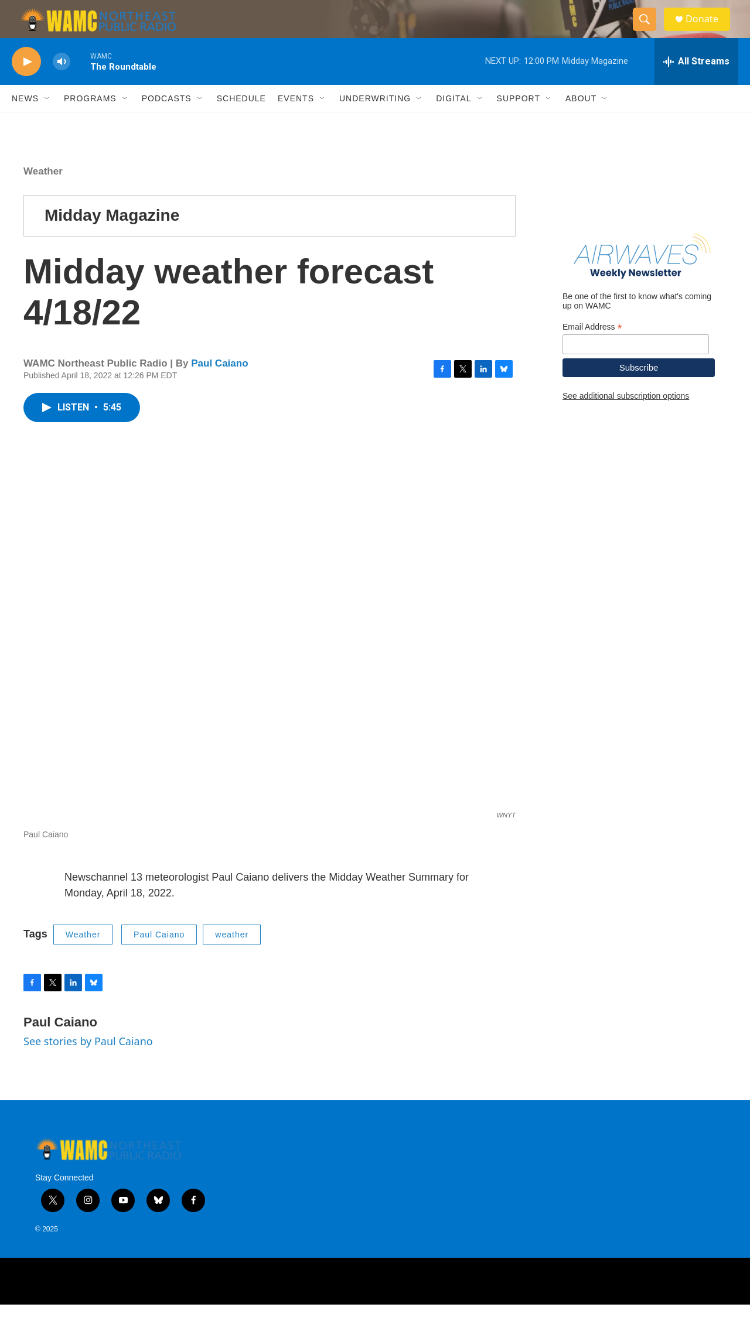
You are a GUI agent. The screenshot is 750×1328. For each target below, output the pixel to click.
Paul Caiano (219, 386)
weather (231, 958)
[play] (26, 85)
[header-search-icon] (649, 31)
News (25, 121)
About (580, 121)
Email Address (592, 349)
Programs (90, 121)
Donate (708, 31)
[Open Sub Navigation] (47, 121)
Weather (43, 194)
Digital (453, 121)
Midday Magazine (112, 239)
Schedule (241, 121)
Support (518, 121)
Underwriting (375, 121)
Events (296, 121)
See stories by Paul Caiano (88, 1064)
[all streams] (696, 84)
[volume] (61, 85)
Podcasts (167, 121)
